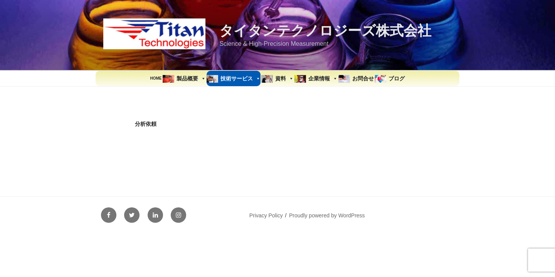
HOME (156, 78)
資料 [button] (284, 78)
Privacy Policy (266, 215)
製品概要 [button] (191, 78)
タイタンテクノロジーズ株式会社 (325, 30)
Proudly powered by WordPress (327, 215)
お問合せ (363, 78)
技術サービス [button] (240, 78)
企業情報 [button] (323, 78)
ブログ (396, 78)
